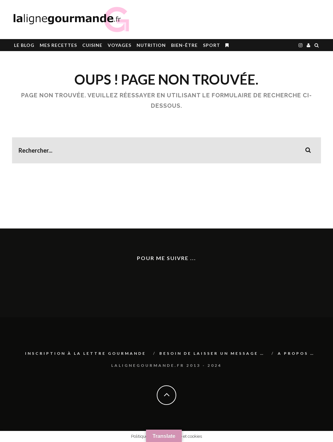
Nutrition (151, 45)
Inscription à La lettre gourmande (85, 353)
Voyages (119, 45)
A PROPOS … (296, 353)
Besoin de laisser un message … (211, 353)
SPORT (211, 45)
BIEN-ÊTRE (184, 45)
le (24, 45)
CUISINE (92, 45)
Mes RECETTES (58, 45)
